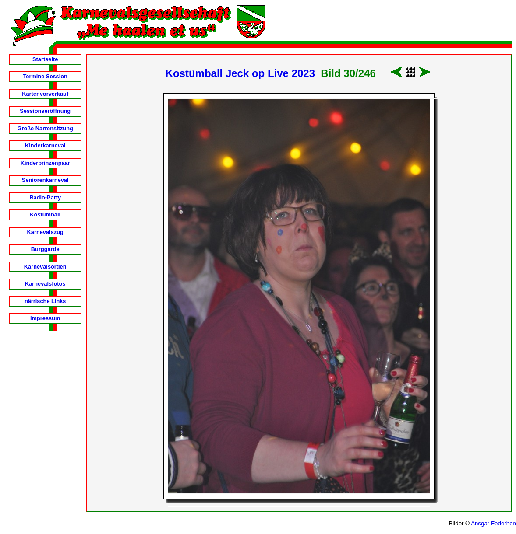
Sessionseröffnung (45, 111)
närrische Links (45, 301)
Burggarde (45, 249)
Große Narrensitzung (45, 128)
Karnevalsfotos (45, 283)
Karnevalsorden (45, 266)
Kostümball (45, 214)
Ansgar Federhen (493, 523)
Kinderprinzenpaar (45, 163)
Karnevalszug (45, 232)
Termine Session (45, 76)
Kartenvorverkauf (45, 94)
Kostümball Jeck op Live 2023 (240, 73)
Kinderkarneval (45, 145)
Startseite (45, 59)
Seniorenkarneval (45, 180)
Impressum (45, 318)
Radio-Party (45, 197)
